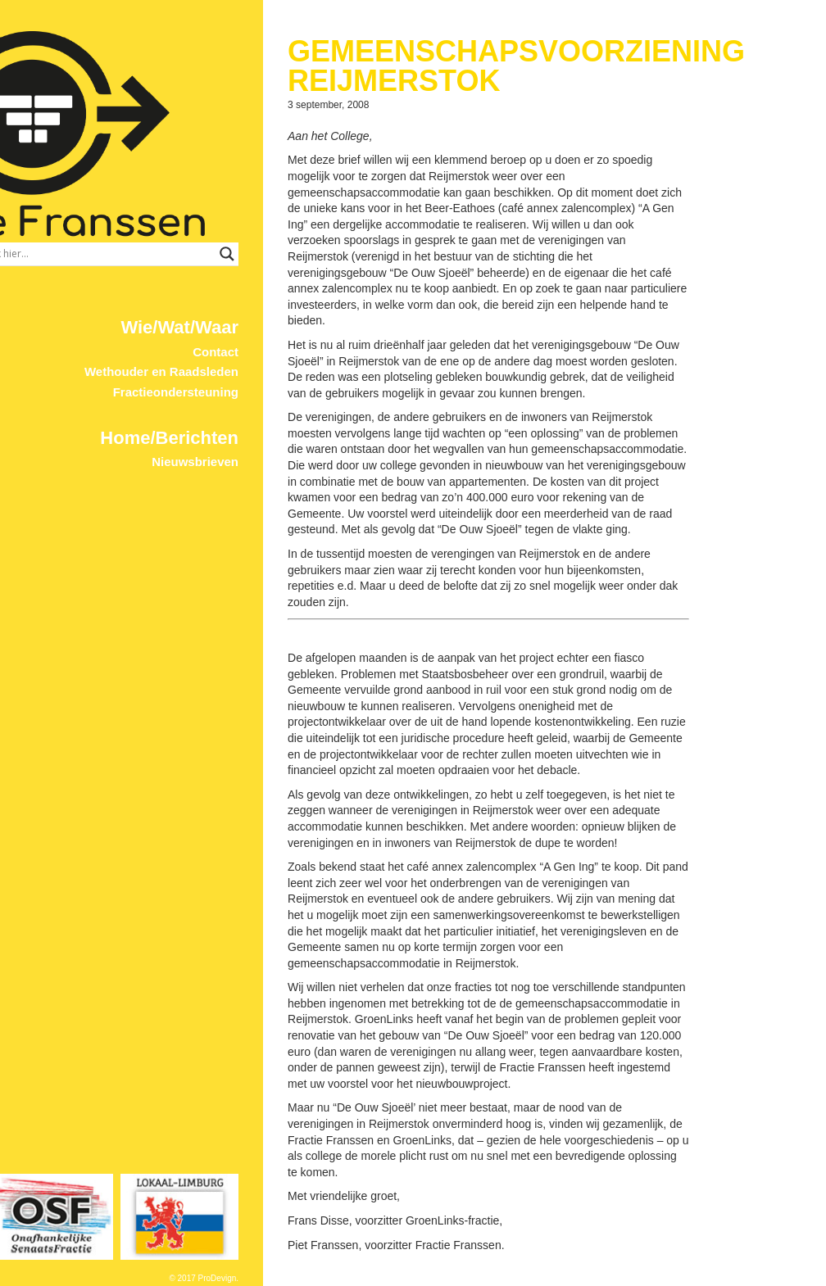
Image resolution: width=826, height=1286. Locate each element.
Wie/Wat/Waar (292, 286)
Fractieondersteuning (288, 351)
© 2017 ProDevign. (316, 1278)
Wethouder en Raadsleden (274, 330)
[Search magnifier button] (339, 213)
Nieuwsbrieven (307, 421)
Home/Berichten (281, 397)
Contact (328, 311)
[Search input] (244, 213)
